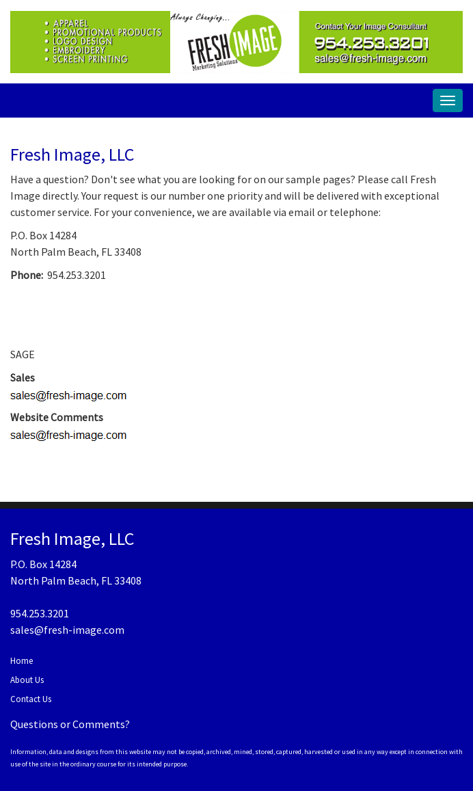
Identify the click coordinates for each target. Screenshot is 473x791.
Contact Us (30, 699)
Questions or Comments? (70, 724)
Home (21, 661)
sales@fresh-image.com (67, 629)
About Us (27, 680)
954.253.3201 (39, 613)
